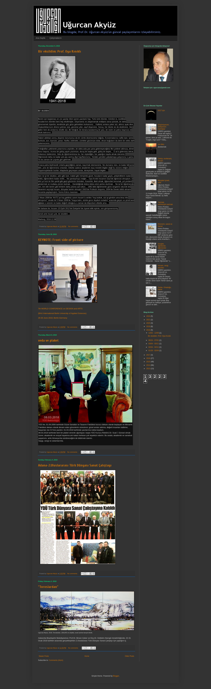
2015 (148, 362)
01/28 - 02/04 (153, 350)
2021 (148, 320)
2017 (148, 355)
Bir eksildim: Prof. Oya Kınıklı (59, 51)
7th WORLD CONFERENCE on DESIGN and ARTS (60, 309)
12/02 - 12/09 (153, 333)
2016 (148, 358)
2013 (148, 369)
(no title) (161, 144)
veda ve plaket (48, 340)
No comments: (73, 226)
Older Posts (129, 656)
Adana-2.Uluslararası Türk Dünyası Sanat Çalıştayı (75, 465)
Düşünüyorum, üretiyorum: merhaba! (163, 127)
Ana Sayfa (40, 38)
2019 (148, 326)
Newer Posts (44, 656)
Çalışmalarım (56, 38)
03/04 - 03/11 (153, 344)
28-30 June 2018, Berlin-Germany (52, 318)
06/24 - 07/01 (153, 340)
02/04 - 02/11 (153, 347)
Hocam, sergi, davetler (163, 267)
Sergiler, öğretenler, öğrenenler (162, 246)
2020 (148, 323)
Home (87, 656)
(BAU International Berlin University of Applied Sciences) (62, 313)
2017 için (161, 110)
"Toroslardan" (48, 587)
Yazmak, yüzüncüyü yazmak (165, 203)
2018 (148, 330)
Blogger (116, 676)
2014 (148, 365)
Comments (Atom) (56, 660)
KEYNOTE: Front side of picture (60, 240)
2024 (148, 316)
